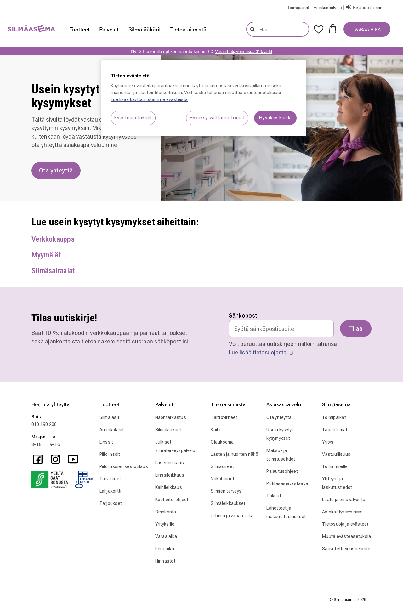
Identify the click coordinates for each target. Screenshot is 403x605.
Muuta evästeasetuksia (346, 536)
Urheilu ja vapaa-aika (232, 515)
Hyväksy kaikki (275, 118)
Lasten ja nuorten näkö (234, 454)
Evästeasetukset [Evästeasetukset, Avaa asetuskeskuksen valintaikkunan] (133, 118)
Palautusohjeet (282, 471)
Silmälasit (109, 417)
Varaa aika (166, 536)
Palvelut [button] (109, 29)
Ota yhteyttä (279, 417)
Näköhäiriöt (222, 478)
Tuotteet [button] (80, 29)
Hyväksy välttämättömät (217, 118)
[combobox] (277, 29)
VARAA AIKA (367, 29)
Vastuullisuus (336, 454)
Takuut (273, 495)
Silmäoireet (222, 466)
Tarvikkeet (110, 478)
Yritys (328, 441)
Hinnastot (165, 560)
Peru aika (164, 548)
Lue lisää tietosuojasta (261, 352)
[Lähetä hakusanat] (252, 28)
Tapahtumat (335, 429)
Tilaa (355, 328)
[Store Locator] (298, 7)
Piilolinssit (109, 454)
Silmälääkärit (168, 429)
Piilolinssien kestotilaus (123, 466)
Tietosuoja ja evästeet (345, 524)
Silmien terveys (226, 491)
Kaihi (215, 429)
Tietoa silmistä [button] (188, 29)
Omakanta (165, 511)
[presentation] (79, 29)
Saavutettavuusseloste (346, 548)
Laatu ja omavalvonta (343, 499)
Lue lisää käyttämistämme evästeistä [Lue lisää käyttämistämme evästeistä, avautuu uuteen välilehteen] (149, 99)
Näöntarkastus (170, 417)
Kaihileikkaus (168, 487)
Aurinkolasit (111, 429)
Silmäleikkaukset (228, 503)
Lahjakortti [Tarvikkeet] (110, 491)
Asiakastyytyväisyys (342, 511)
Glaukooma (222, 441)
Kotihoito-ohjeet (172, 499)
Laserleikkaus (169, 462)
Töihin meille (335, 466)
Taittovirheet (224, 417)
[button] (328, 7)
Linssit (106, 441)
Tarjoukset (110, 503)
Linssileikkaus (169, 475)
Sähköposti (244, 315)
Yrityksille (165, 524)
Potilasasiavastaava (287, 483)
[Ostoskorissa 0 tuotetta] (332, 28)
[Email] (281, 328)
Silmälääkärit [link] (144, 29)
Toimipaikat (334, 417)
